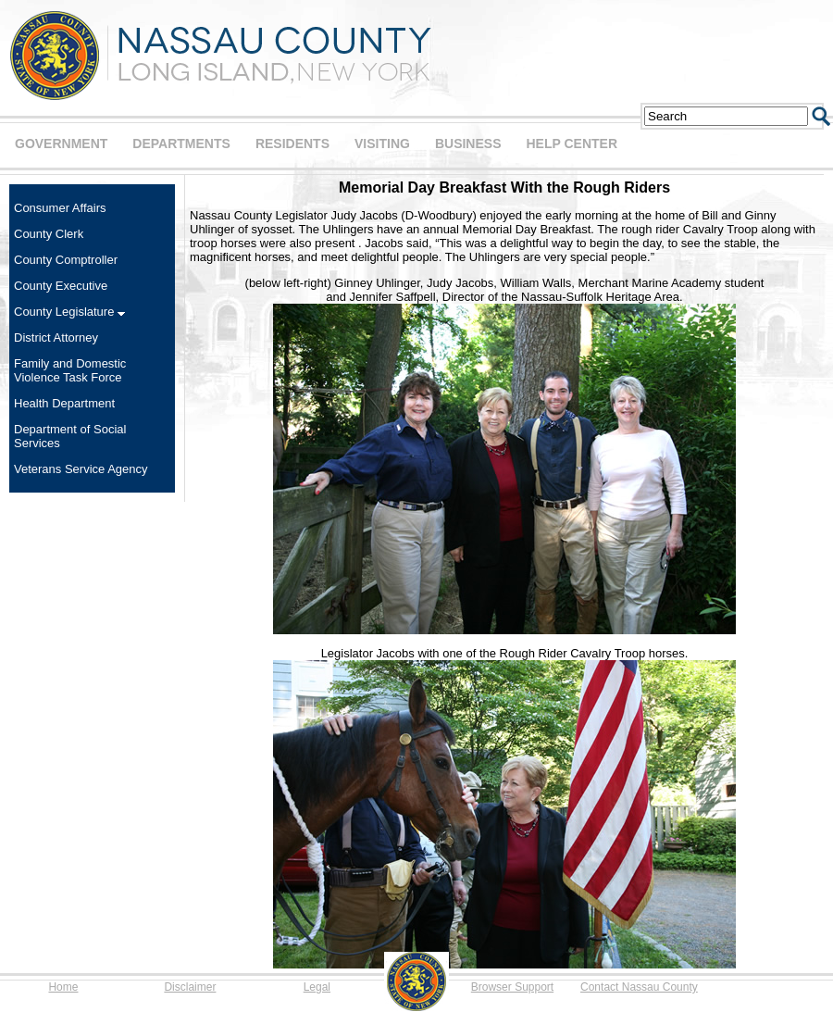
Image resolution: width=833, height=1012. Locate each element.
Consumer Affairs (60, 208)
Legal (317, 987)
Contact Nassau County (639, 987)
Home (63, 987)
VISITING (382, 143)
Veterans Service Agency (81, 469)
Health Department (64, 403)
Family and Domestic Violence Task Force (70, 370)
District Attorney (56, 337)
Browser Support (512, 987)
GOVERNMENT (61, 143)
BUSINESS (468, 143)
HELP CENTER (571, 143)
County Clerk (48, 234)
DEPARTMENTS (181, 143)
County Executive (60, 286)
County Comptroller (66, 260)
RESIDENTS (292, 143)
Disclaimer (190, 987)
